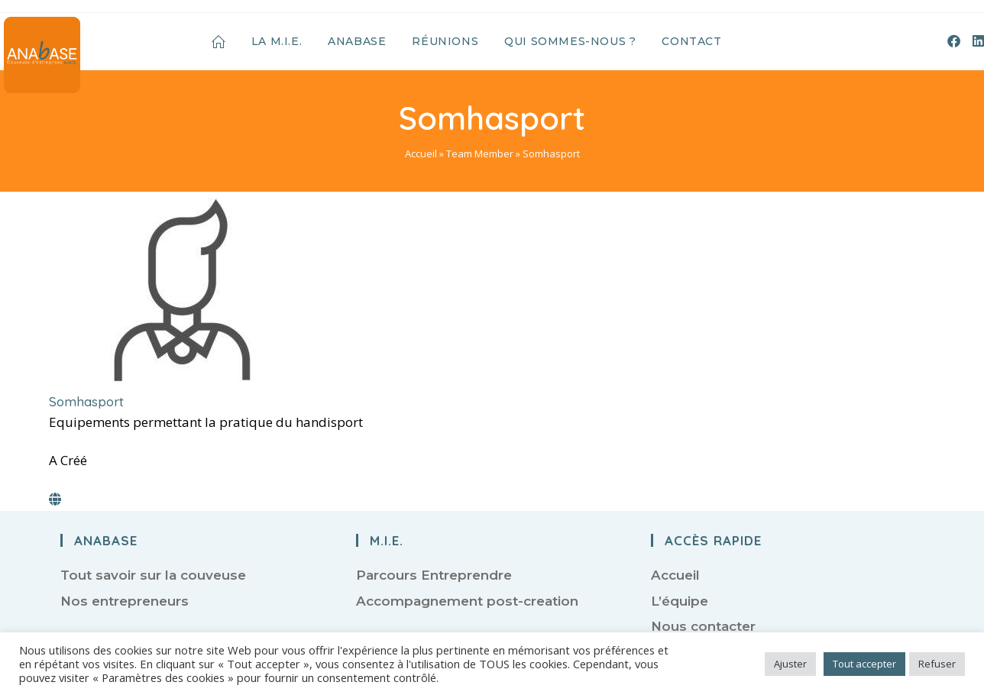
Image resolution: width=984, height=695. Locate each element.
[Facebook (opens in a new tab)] (953, 40)
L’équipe (679, 601)
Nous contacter (703, 626)
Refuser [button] (937, 664)
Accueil (421, 153)
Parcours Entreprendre (434, 575)
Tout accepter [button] (864, 664)
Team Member (479, 153)
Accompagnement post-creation (467, 601)
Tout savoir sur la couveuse (153, 575)
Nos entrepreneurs (124, 601)
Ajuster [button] (790, 664)
